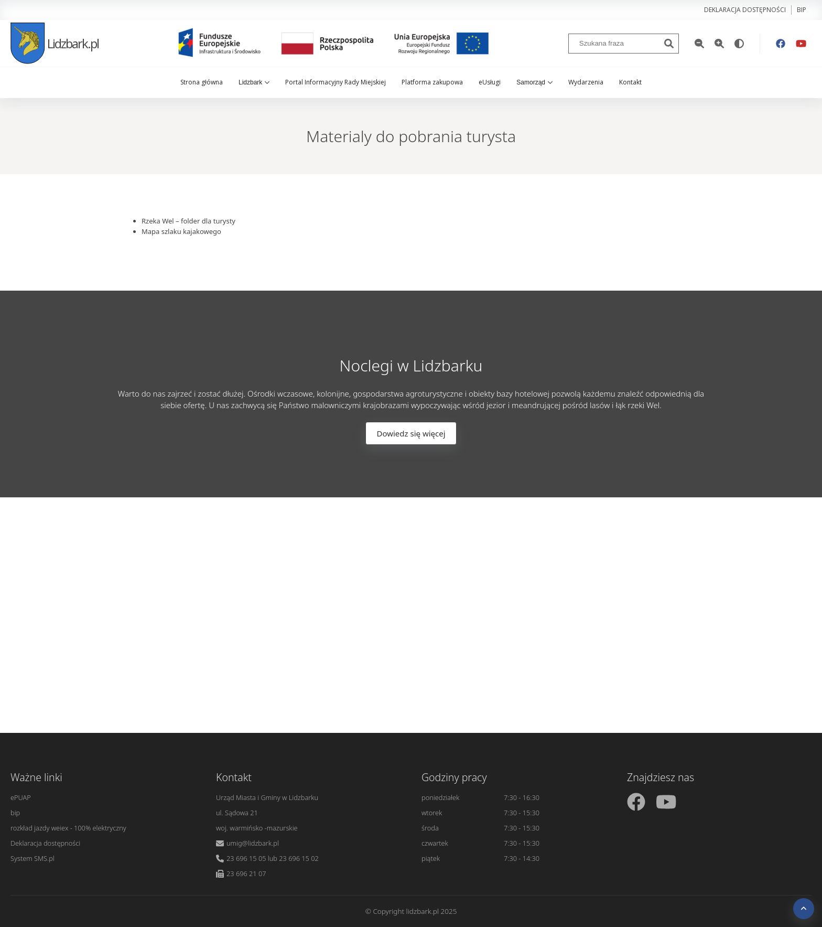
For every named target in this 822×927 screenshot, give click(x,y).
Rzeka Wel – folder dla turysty (188, 221)
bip (801, 9)
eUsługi (490, 82)
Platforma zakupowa (432, 82)
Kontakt (630, 82)
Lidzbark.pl (54, 43)
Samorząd (534, 82)
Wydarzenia (585, 82)
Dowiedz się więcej (410, 433)
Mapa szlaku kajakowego (181, 231)
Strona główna (201, 82)
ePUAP (20, 797)
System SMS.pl (32, 858)
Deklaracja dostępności (745, 9)
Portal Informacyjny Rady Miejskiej (335, 82)
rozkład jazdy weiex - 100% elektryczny (68, 828)
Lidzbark (254, 82)
